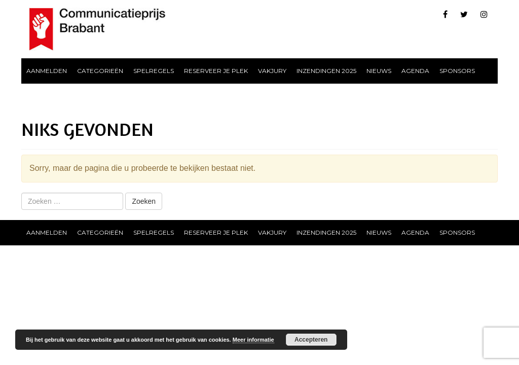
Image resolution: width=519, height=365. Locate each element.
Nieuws (378, 71)
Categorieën (100, 71)
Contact (41, 96)
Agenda (415, 71)
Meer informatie (253, 340)
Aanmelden (46, 71)
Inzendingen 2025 (326, 71)
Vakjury (272, 71)
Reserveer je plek (216, 71)
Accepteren (310, 339)
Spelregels (153, 71)
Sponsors (457, 71)
